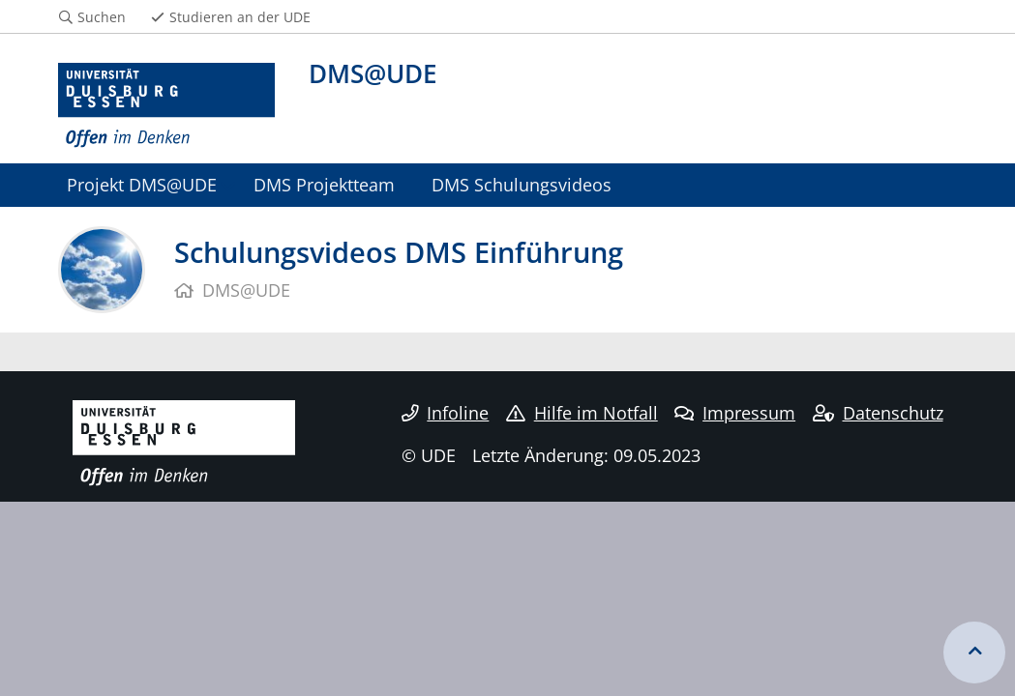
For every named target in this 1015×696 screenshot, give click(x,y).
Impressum (734, 412)
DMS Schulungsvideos (522, 184)
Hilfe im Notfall (582, 412)
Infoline (446, 412)
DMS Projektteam (324, 184)
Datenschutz (878, 412)
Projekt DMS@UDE (142, 184)
